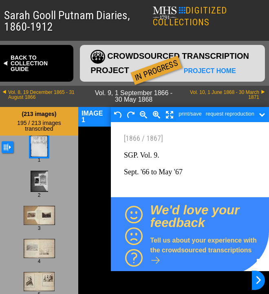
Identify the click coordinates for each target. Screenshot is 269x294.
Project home (210, 71)
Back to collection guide (29, 63)
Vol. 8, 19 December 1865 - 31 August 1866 (41, 95)
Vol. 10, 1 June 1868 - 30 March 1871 (224, 95)
